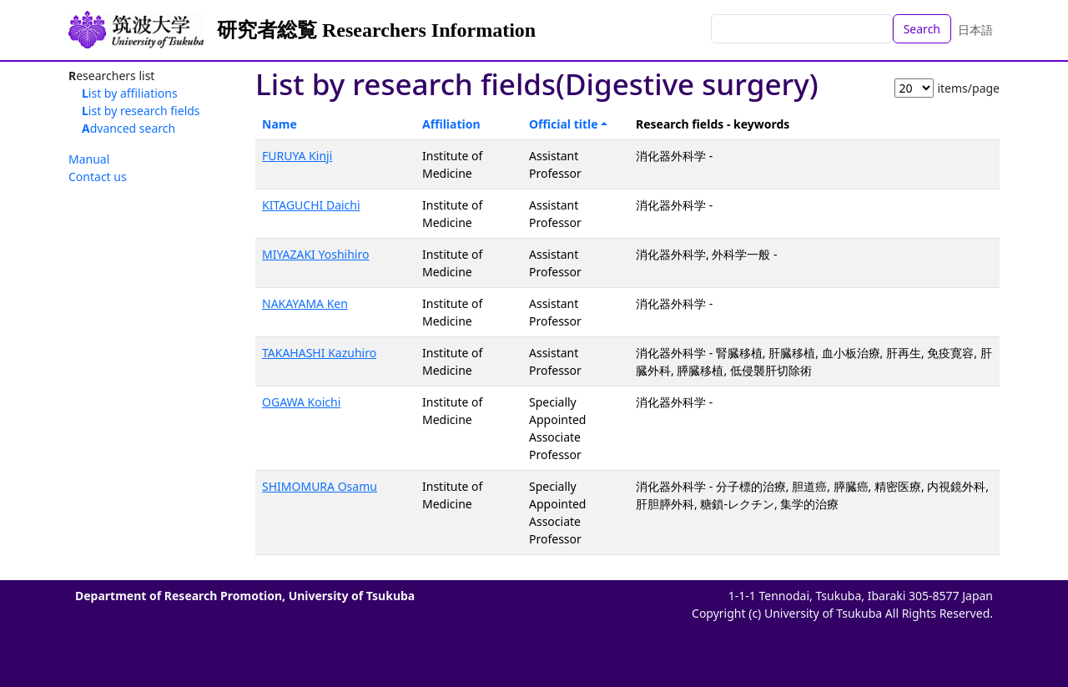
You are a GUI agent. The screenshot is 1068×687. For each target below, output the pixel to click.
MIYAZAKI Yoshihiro (315, 254)
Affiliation (451, 124)
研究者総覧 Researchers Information (376, 30)
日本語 (975, 30)
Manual (88, 159)
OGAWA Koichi (301, 402)
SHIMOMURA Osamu (319, 486)
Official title (563, 124)
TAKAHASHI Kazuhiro (319, 353)
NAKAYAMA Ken (305, 303)
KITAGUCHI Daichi (311, 205)
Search (922, 29)
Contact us (97, 176)
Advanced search (128, 128)
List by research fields (141, 111)
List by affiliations (130, 93)
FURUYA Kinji (297, 156)
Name (279, 124)
